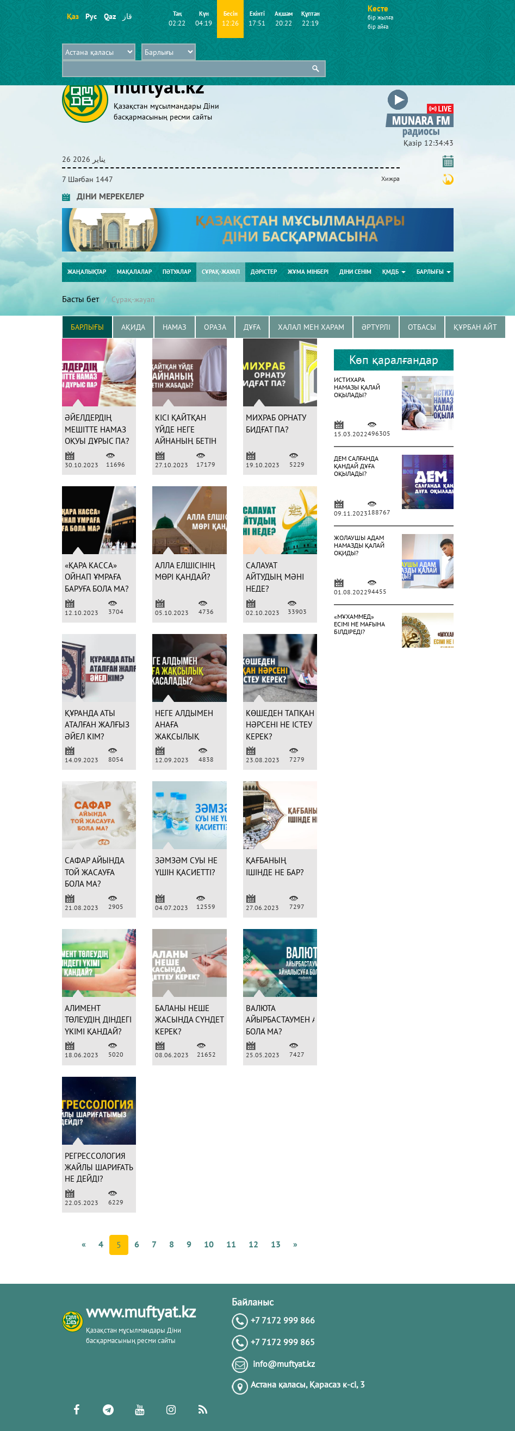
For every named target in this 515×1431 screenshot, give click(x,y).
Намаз (175, 327)
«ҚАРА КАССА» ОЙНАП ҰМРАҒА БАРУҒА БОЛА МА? (97, 577)
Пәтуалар (177, 271)
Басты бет (80, 298)
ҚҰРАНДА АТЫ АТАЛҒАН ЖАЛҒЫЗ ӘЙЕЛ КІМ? (97, 725)
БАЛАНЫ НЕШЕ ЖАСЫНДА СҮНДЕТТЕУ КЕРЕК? (196, 1020)
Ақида (133, 327)
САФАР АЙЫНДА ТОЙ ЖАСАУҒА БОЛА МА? (94, 872)
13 (276, 1244)
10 (209, 1244)
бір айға (378, 26)
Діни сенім (355, 271)
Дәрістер (264, 271)
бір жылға (380, 17)
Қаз (72, 16)
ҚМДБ (394, 271)
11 (231, 1244)
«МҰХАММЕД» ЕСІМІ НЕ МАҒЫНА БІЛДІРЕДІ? (359, 624)
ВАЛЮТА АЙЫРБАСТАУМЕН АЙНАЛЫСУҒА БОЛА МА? (303, 1020)
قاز (127, 16)
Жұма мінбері (308, 271)
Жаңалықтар (86, 271)
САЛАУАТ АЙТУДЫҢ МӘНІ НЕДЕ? (275, 577)
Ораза (215, 327)
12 (253, 1244)
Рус (91, 16)
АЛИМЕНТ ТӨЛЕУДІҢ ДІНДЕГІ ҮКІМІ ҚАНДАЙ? (98, 1020)
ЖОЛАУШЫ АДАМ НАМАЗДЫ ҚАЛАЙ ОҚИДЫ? (359, 545)
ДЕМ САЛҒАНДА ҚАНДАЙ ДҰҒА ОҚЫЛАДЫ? (356, 466)
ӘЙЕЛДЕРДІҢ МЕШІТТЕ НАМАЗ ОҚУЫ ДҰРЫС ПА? (97, 429)
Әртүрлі (376, 327)
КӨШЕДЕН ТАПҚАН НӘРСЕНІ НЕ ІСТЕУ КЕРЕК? (280, 725)
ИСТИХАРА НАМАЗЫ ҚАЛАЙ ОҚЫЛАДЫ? (357, 387)
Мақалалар (134, 271)
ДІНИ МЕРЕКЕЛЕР (103, 196)
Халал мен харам (311, 327)
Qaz (109, 16)
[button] (420, 91)
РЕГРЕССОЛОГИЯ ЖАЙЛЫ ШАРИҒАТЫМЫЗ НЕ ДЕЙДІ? (109, 1167)
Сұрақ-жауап (221, 271)
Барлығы (434, 271)
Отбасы (422, 327)
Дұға (252, 327)
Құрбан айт (475, 327)
